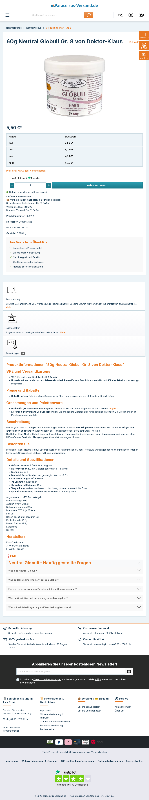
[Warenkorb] (141, 15)
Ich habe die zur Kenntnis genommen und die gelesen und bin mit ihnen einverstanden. (73, 681)
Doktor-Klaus (136, 42)
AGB (97, 679)
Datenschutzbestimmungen (47, 679)
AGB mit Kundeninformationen (55, 721)
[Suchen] (88, 15)
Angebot (113, 408)
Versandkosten (99, 752)
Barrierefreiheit (48, 729)
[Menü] (7, 15)
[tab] (74, 296)
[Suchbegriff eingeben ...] (58, 15)
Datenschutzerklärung (51, 725)
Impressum (45, 710)
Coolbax (94, 796)
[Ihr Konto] (131, 15)
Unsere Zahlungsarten (89, 706)
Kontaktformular (11, 730)
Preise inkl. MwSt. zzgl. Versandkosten (26, 170)
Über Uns (120, 710)
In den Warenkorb (97, 185)
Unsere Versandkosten (89, 710)
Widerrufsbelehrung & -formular (40, 761)
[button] (74, 563)
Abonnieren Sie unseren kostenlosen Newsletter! (74, 664)
